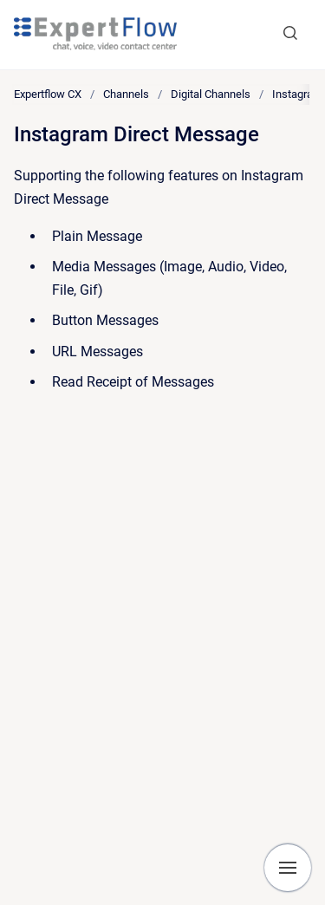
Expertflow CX (47, 94)
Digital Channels (210, 94)
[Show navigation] (287, 867)
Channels (126, 94)
